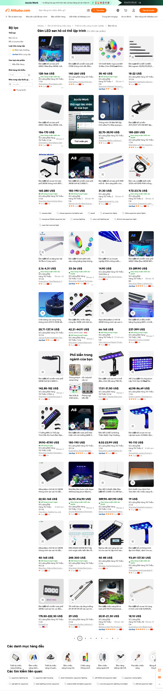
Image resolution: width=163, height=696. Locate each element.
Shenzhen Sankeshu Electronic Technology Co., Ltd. (141, 82)
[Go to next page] (117, 638)
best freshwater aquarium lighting (72, 678)
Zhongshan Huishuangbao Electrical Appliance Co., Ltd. (141, 570)
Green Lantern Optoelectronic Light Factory (141, 396)
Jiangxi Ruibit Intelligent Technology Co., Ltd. (51, 337)
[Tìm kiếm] (98, 10)
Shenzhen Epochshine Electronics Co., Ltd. (51, 201)
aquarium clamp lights (132, 678)
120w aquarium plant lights (134, 213)
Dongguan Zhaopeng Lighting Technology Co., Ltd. (141, 203)
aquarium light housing (43, 678)
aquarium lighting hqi (18, 678)
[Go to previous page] (74, 638)
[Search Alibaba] (61, 10)
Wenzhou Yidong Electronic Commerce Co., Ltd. (51, 568)
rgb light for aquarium (18, 684)
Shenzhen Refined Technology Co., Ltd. (111, 86)
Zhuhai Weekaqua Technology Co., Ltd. (81, 511)
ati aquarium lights (108, 213)
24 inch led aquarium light (125, 219)
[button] (88, 10)
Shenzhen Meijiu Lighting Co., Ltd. (111, 140)
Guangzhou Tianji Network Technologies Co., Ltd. (51, 281)
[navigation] (20, 332)
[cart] (126, 11)
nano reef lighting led (99, 219)
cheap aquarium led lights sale (70, 213)
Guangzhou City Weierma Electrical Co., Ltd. (141, 627)
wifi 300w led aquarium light (104, 678)
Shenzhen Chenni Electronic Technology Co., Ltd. (81, 342)
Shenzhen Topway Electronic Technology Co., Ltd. (111, 396)
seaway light (45, 213)
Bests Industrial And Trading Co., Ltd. (111, 511)
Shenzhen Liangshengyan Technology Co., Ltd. (51, 396)
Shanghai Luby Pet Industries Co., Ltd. (141, 145)
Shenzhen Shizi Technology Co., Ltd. (111, 277)
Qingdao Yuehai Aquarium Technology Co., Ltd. (111, 566)
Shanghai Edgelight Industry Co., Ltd (141, 507)
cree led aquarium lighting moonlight (112, 684)
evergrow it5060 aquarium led (52, 219)
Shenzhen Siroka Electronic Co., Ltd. (81, 568)
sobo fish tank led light (49, 225)
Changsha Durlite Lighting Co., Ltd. (81, 624)
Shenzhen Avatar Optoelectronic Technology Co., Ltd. (51, 453)
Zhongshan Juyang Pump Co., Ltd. (141, 453)
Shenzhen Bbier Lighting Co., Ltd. (141, 283)
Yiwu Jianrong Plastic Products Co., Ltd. (111, 342)
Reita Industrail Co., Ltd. (108, 201)
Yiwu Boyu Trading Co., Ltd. (50, 512)
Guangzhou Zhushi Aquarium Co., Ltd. (81, 451)
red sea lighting (77, 219)
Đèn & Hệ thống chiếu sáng (59, 26)
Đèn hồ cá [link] (112, 26)
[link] (159, 670)
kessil (91, 213)
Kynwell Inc (43, 624)
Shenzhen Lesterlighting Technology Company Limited (111, 451)
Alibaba (40, 26)
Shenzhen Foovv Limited (139, 340)
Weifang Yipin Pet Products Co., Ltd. (111, 627)
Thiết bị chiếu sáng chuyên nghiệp (89, 26)
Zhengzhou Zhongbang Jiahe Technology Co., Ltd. (51, 84)
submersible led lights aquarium (78, 684)
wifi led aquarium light (142, 684)
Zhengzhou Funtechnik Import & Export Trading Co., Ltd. (81, 82)
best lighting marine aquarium (46, 684)
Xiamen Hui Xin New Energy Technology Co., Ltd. (81, 203)
